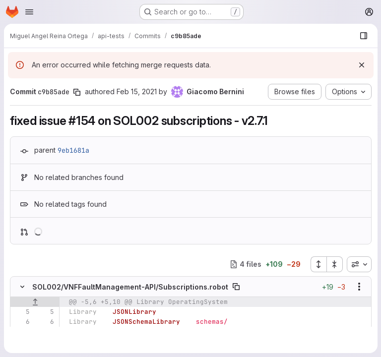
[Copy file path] (236, 287)
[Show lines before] (35, 302)
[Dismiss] (361, 65)
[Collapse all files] (334, 264)
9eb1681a (73, 150)
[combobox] (358, 264)
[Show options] (359, 287)
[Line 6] (21, 322)
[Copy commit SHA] (77, 92)
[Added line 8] (45, 342)
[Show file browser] (363, 36)
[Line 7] (21, 332)
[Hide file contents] (22, 287)
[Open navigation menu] (29, 12)
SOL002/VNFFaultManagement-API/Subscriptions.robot (130, 287)
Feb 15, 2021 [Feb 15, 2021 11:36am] (137, 91)
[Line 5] (21, 312)
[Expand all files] (318, 264)
